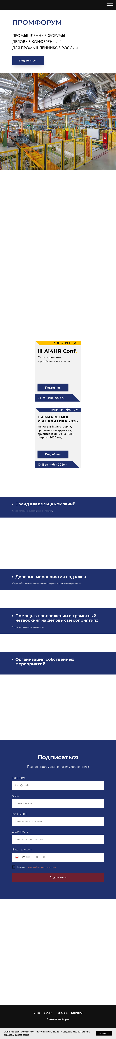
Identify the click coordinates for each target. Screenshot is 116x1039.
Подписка (62, 1013)
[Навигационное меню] (110, 4)
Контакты (77, 1013)
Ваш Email (19, 778)
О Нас (36, 1013)
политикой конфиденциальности (42, 867)
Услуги (48, 1013)
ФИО (15, 795)
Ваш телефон (22, 849)
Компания (19, 813)
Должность (20, 831)
